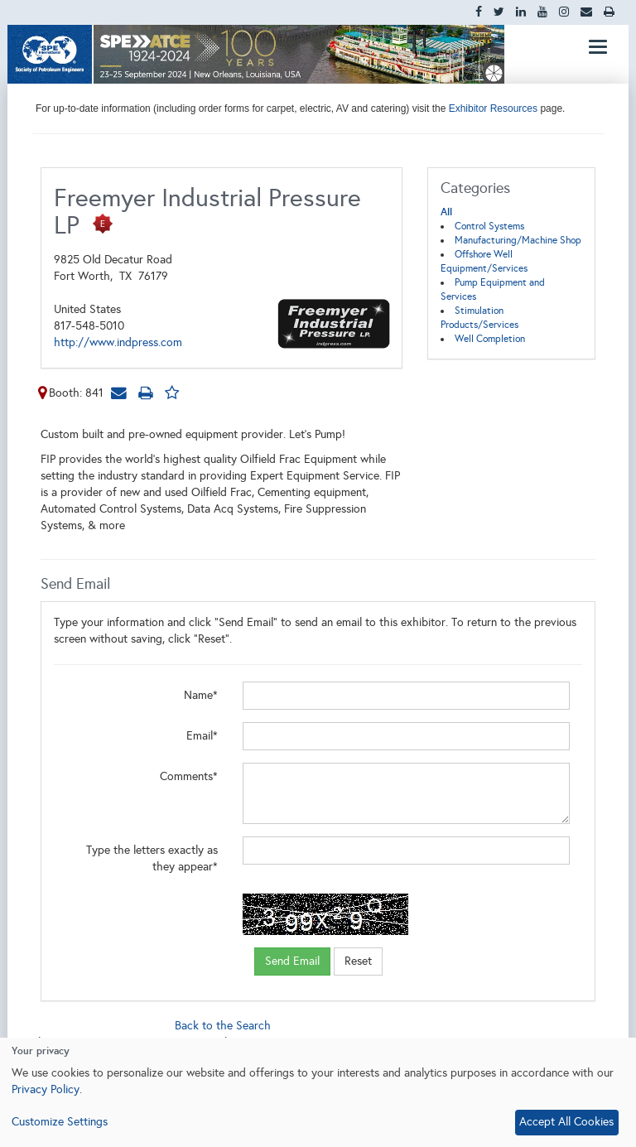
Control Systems (489, 226)
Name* (201, 695)
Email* (202, 736)
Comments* (189, 776)
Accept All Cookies (566, 1122)
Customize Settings (60, 1122)
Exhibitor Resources (491, 108)
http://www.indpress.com (118, 342)
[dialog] (318, 1092)
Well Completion (490, 339)
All (446, 212)
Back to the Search (223, 1026)
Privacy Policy (46, 1089)
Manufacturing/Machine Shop (518, 240)
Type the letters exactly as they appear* (152, 858)
